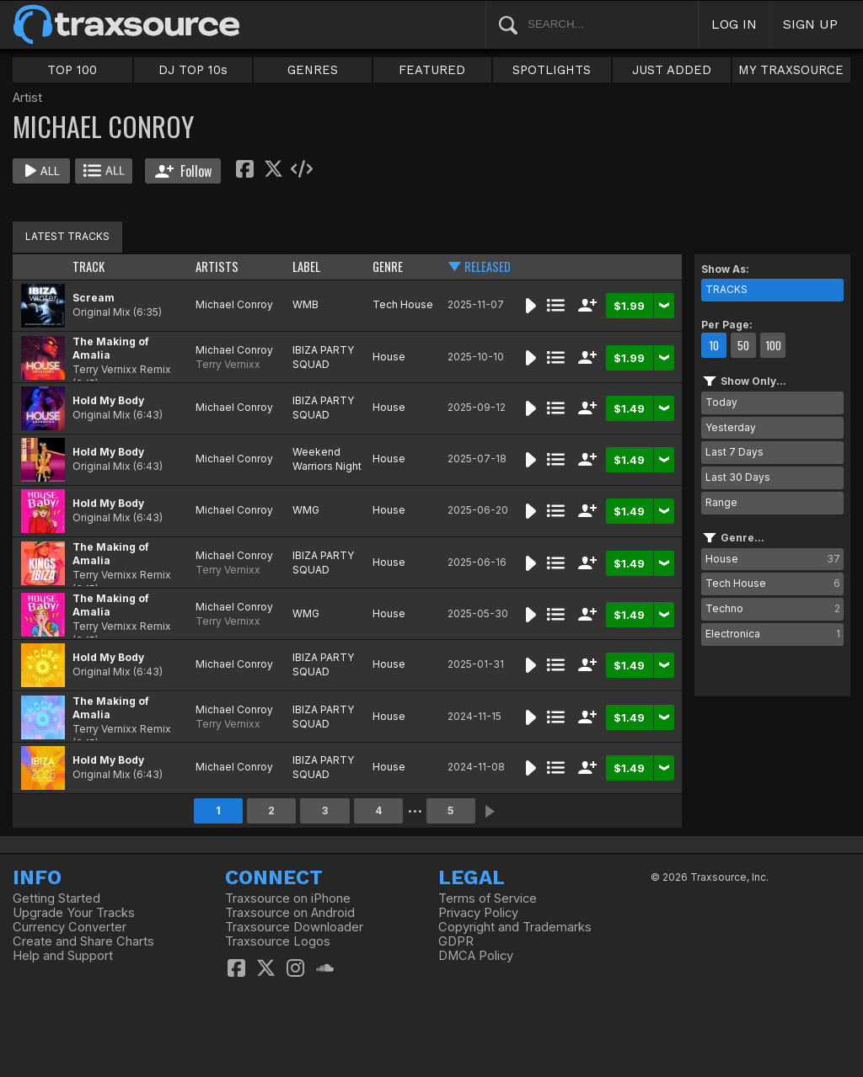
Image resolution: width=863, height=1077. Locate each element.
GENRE (388, 266)
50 (743, 345)
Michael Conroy (234, 304)
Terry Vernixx (228, 364)
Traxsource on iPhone (288, 898)
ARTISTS (217, 266)
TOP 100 (72, 69)
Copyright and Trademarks (515, 927)
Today (721, 402)
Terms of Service (487, 898)
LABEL (306, 266)
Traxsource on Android (290, 912)
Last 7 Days (734, 451)
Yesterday (730, 427)
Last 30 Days (737, 477)
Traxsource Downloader (294, 927)
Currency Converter (69, 927)
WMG (305, 510)
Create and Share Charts (83, 941)
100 (773, 345)
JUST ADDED (671, 69)
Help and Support (63, 955)
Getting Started (56, 898)
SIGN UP (810, 24)
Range (721, 502)
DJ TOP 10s (193, 69)
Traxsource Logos (277, 941)
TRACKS (726, 289)
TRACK (88, 266)
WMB (305, 304)
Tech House (403, 304)
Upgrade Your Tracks (74, 912)
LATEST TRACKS (67, 236)
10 (714, 345)
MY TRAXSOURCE (791, 69)
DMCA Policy (475, 955)
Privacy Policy (478, 912)
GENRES (312, 69)
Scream (93, 297)
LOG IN (734, 24)
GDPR (456, 941)
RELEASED (487, 266)
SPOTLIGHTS (551, 69)
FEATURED (432, 69)
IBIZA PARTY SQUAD (323, 357)
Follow (183, 171)
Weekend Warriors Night (327, 458)
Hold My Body (108, 400)
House (389, 356)
